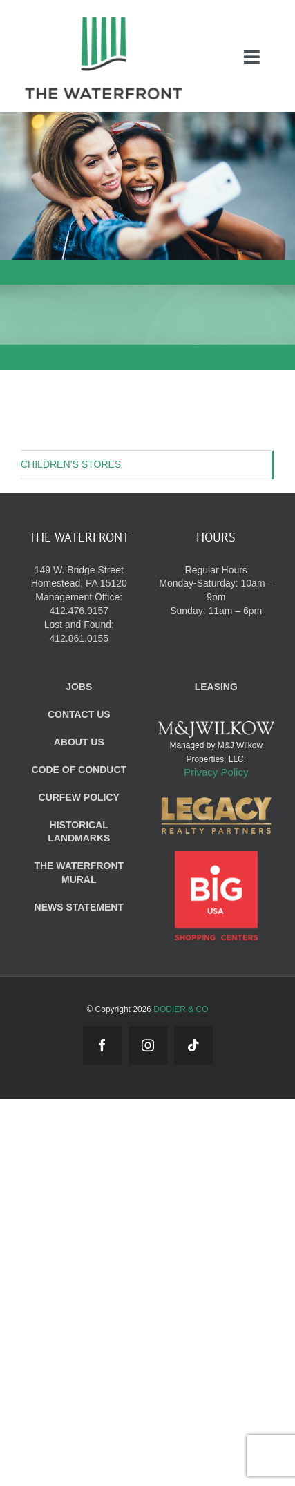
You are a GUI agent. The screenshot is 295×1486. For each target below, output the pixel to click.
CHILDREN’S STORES (71, 464)
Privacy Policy (216, 772)
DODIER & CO (180, 1009)
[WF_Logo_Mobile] (104, 20)
